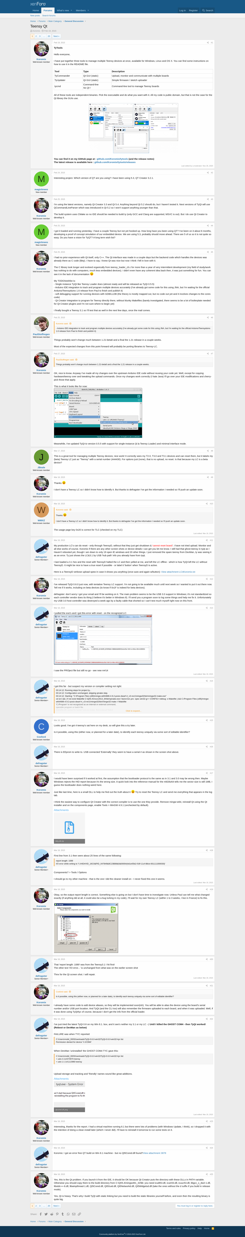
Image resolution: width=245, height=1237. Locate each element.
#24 (211, 1148)
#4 (212, 226)
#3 (212, 199)
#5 (212, 252)
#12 (211, 579)
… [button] (44, 36)
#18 (211, 850)
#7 (212, 354)
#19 (211, 889)
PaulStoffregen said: (65, 360)
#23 (211, 1121)
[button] (71, 10)
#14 (211, 681)
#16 (211, 747)
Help (200, 1228)
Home (36, 10)
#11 (211, 540)
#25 (211, 1174)
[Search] (207, 10)
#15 (211, 720)
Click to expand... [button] (133, 711)
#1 (212, 43)
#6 (212, 317)
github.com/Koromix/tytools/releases (114, 162)
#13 (211, 608)
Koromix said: (62, 323)
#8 (212, 451)
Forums (48, 10)
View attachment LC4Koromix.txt (178, 571)
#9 (212, 477)
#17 (211, 773)
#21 (211, 986)
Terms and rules (173, 1228)
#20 (211, 959)
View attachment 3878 (154, 1153)
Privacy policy (189, 1228)
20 (49, 36)
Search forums (49, 15)
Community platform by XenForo (122, 1234)
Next (55, 36)
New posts (35, 15)
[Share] (208, 43)
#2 (212, 173)
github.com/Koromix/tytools (112, 159)
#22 (211, 1019)
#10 (211, 504)
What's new (63, 10)
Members (81, 10)
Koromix (36, 31)
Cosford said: (62, 992)
